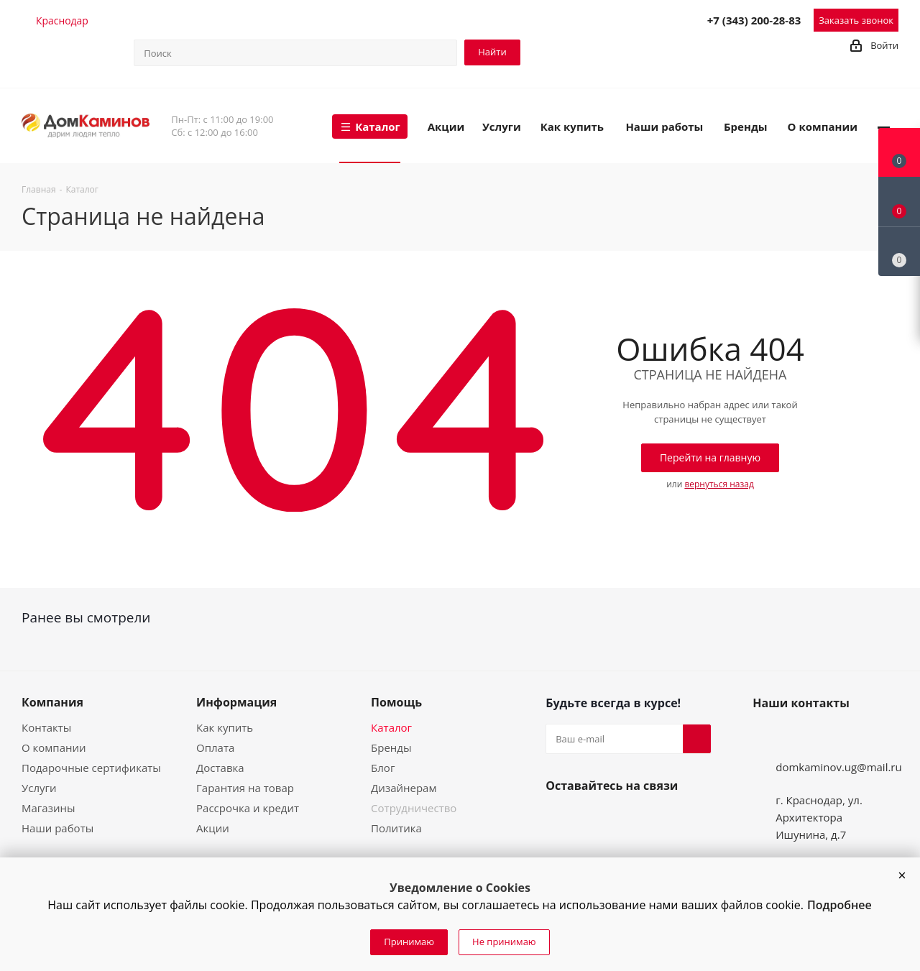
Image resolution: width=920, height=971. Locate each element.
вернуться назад (718, 484)
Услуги (39, 788)
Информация (236, 702)
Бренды (391, 747)
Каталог (391, 727)
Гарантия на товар (245, 788)
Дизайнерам (403, 788)
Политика (396, 828)
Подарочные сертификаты (91, 767)
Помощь (396, 702)
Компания (52, 702)
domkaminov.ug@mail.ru (839, 767)
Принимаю (409, 941)
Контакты (46, 727)
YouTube (629, 819)
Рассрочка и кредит (247, 808)
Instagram (594, 819)
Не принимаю (504, 941)
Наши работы (57, 828)
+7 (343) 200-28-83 (754, 20)
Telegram (597, 19)
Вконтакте (560, 819)
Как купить (224, 727)
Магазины (48, 808)
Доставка (220, 767)
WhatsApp (660, 19)
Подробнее (839, 905)
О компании (54, 747)
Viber (629, 19)
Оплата (215, 747)
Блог (383, 767)
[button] (902, 875)
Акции (212, 828)
